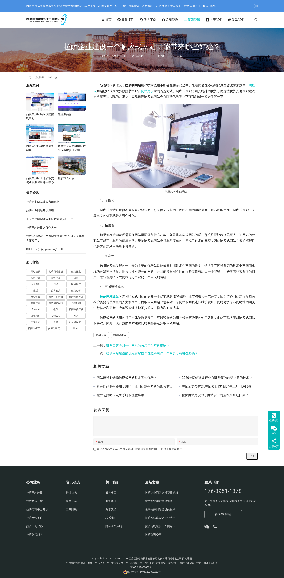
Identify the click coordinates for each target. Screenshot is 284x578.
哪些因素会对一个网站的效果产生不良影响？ (138, 345)
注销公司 (35, 322)
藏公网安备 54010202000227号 (144, 571)
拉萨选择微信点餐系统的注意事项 (120, 395)
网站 (76, 315)
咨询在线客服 (223, 514)
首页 (107, 19)
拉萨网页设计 (76, 297)
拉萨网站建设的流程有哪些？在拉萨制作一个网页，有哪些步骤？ (152, 353)
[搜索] (256, 20)
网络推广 (76, 284)
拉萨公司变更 (153, 534)
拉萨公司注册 (56, 297)
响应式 (102, 335)
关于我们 (214, 19)
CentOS (56, 315)
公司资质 (170, 19)
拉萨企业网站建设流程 (40, 210)
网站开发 (35, 297)
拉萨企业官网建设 (36, 328)
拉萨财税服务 (34, 534)
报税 (35, 290)
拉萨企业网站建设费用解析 (42, 201)
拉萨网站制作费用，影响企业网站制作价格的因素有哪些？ (135, 386)
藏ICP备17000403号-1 (142, 567)
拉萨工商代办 (34, 526)
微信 (55, 309)
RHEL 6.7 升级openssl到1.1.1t (44, 249)
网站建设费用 (76, 322)
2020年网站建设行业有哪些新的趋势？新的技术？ (217, 378)
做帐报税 (35, 315)
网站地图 (187, 558)
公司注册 (56, 278)
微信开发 (76, 271)
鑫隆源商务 (65, 114)
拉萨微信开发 (76, 309)
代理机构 (76, 303)
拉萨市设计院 (66, 178)
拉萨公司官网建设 (57, 328)
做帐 (55, 322)
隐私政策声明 (113, 526)
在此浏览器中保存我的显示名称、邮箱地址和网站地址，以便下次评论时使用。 (142, 449)
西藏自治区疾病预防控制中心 (40, 116)
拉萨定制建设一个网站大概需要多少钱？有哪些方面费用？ (162, 526)
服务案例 (148, 19)
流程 (76, 278)
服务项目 (125, 19)
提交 (252, 456)
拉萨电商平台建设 (37, 509)
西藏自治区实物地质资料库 (40, 148)
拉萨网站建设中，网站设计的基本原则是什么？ (215, 395)
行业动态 (113, 56)
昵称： (101, 442)
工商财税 (71, 509)
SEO (56, 284)
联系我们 (236, 19)
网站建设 (147, 91)
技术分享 (71, 501)
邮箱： (184, 442)
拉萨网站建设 (109, 296)
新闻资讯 (192, 19)
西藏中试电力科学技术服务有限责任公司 (72, 148)
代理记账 (35, 278)
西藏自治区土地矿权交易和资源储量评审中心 (40, 180)
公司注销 (35, 303)
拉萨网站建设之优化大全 (41, 227)
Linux (76, 328)
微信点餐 (76, 290)
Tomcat (36, 309)
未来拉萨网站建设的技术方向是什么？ (49, 219)
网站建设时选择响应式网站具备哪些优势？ (127, 378)
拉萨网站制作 (56, 303)
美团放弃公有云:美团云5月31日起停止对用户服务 (216, 386)
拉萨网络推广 (34, 517)
